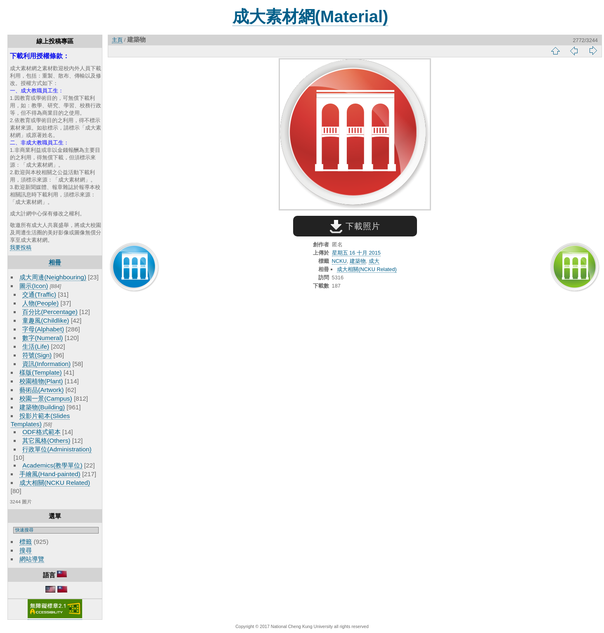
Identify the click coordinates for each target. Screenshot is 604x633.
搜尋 (25, 550)
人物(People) (40, 303)
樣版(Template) (40, 372)
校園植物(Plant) (41, 381)
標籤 (25, 541)
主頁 (117, 40)
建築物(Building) (42, 407)
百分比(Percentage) (50, 311)
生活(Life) (35, 346)
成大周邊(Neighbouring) (52, 277)
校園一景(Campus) (45, 398)
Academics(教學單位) (52, 465)
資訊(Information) (46, 363)
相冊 (55, 262)
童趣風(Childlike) (45, 320)
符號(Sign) (37, 355)
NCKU (339, 261)
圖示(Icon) (33, 285)
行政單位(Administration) (57, 449)
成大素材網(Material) (310, 16)
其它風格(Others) (46, 440)
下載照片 (354, 226)
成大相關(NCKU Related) (54, 482)
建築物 (358, 261)
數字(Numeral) (42, 337)
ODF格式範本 (41, 431)
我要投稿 (20, 247)
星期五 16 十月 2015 (356, 253)
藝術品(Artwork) (41, 389)
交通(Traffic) (39, 294)
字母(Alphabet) (43, 329)
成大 (374, 261)
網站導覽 (31, 558)
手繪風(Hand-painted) (49, 473)
